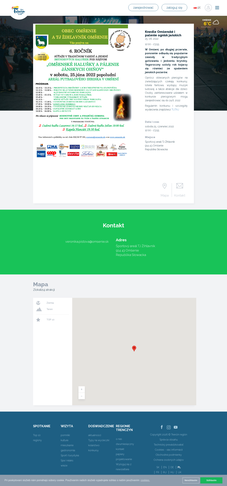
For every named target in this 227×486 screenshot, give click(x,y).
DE (172, 467)
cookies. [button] (145, 480)
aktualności (94, 435)
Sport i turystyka (70, 455)
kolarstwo (93, 445)
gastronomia (68, 450)
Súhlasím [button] (211, 480)
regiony (37, 440)
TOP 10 (50, 319)
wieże (64, 465)
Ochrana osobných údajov (169, 459)
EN (165, 467)
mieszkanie (67, 445)
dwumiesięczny (125, 444)
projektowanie (124, 459)
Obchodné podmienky (169, 454)
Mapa (165, 195)
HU (172, 472)
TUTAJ (175, 109)
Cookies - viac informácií (169, 449)
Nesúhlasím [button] (191, 480)
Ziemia (50, 303)
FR (157, 472)
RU (164, 472)
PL (179, 467)
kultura (64, 440)
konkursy (93, 450)
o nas (119, 438)
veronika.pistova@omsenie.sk (87, 241)
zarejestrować (143, 7)
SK (157, 467)
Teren (50, 309)
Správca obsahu (169, 439)
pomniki (65, 435)
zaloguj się (174, 7)
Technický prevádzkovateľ (168, 444)
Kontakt (179, 195)
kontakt (120, 449)
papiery (120, 454)
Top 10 (37, 435)
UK (179, 472)
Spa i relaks (67, 460)
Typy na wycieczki (98, 440)
